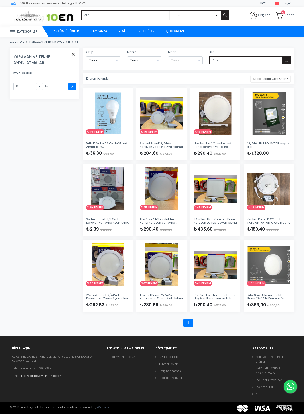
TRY (262, 3)
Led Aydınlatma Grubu (125, 357)
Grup (89, 52)
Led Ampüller (264, 387)
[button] (256, 394)
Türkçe (282, 3)
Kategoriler (23, 31)
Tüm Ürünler (66, 31)
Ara (211, 52)
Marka (131, 52)
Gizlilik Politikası (169, 357)
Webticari (104, 407)
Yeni (122, 31)
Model (172, 52)
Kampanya (99, 31)
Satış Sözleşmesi (170, 371)
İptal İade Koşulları (171, 378)
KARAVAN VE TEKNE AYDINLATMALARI (54, 42)
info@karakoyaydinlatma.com (41, 376)
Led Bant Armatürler (269, 380)
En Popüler (146, 31)
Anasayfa (17, 42)
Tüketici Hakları (168, 364)
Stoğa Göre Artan (274, 79)
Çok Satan (175, 31)
